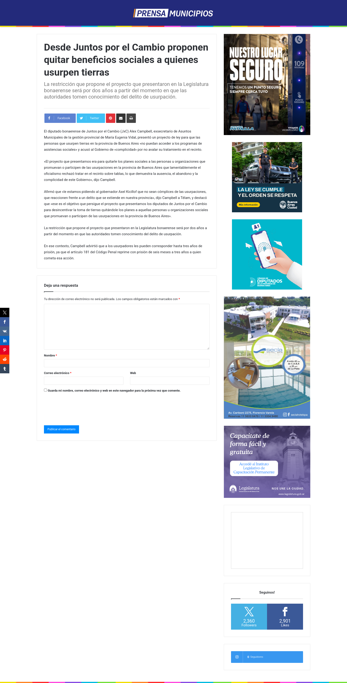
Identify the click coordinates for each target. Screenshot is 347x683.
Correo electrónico (57, 373)
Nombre (50, 355)
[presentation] (79, 408)
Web (133, 373)
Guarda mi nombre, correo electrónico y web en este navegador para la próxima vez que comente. (114, 390)
